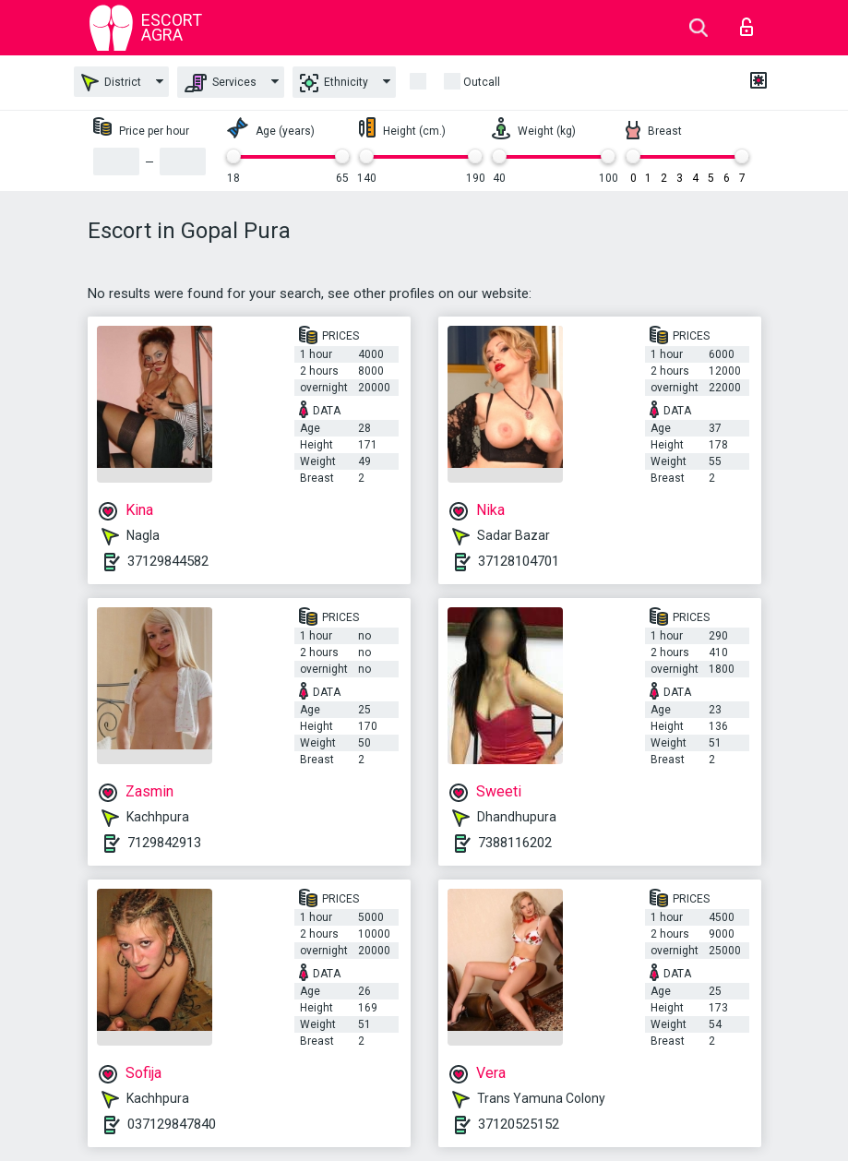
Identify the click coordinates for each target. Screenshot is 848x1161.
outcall (481, 82)
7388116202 (515, 842)
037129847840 (171, 1124)
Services (221, 83)
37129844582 (168, 561)
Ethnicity (334, 83)
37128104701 (518, 561)
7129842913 (164, 842)
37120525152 (518, 1124)
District (111, 82)
